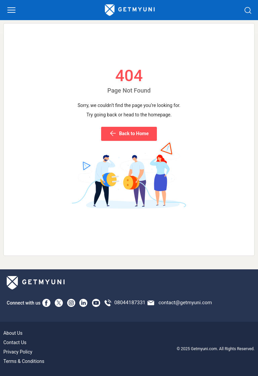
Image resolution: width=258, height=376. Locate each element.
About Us (13, 333)
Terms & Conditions (23, 361)
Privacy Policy (17, 352)
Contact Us (15, 342)
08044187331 (129, 303)
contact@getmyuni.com (185, 303)
